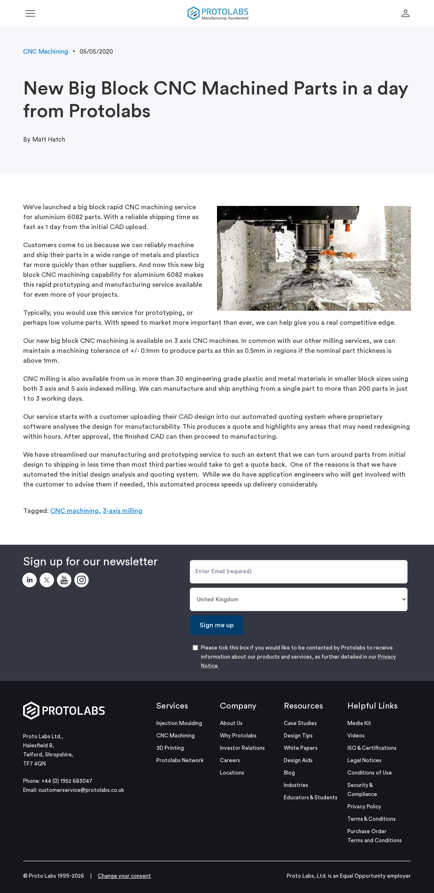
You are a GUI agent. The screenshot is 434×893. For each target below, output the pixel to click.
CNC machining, (75, 511)
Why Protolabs (238, 735)
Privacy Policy (364, 806)
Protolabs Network (180, 760)
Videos (356, 735)
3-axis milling (122, 511)
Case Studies (300, 723)
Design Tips (298, 735)
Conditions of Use (369, 772)
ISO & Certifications (371, 748)
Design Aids (298, 760)
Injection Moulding (179, 723)
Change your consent (124, 876)
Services (172, 706)
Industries (296, 785)
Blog (289, 772)
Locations (232, 772)
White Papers (301, 748)
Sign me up (217, 625)
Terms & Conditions (371, 819)
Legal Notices (364, 760)
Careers (230, 760)
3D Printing (170, 748)
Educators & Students (310, 797)
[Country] (299, 599)
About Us (231, 723)
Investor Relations (242, 748)
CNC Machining (45, 52)
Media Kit (359, 723)
